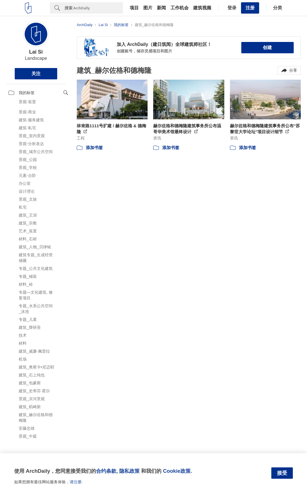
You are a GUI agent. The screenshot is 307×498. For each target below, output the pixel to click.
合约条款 (106, 471)
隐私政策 (129, 471)
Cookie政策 (176, 471)
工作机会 (179, 8)
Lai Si (36, 52)
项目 (134, 8)
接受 (282, 473)
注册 (250, 7)
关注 (35, 73)
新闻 (161, 8)
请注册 (76, 482)
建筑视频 (202, 8)
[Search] (94, 8)
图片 (147, 8)
